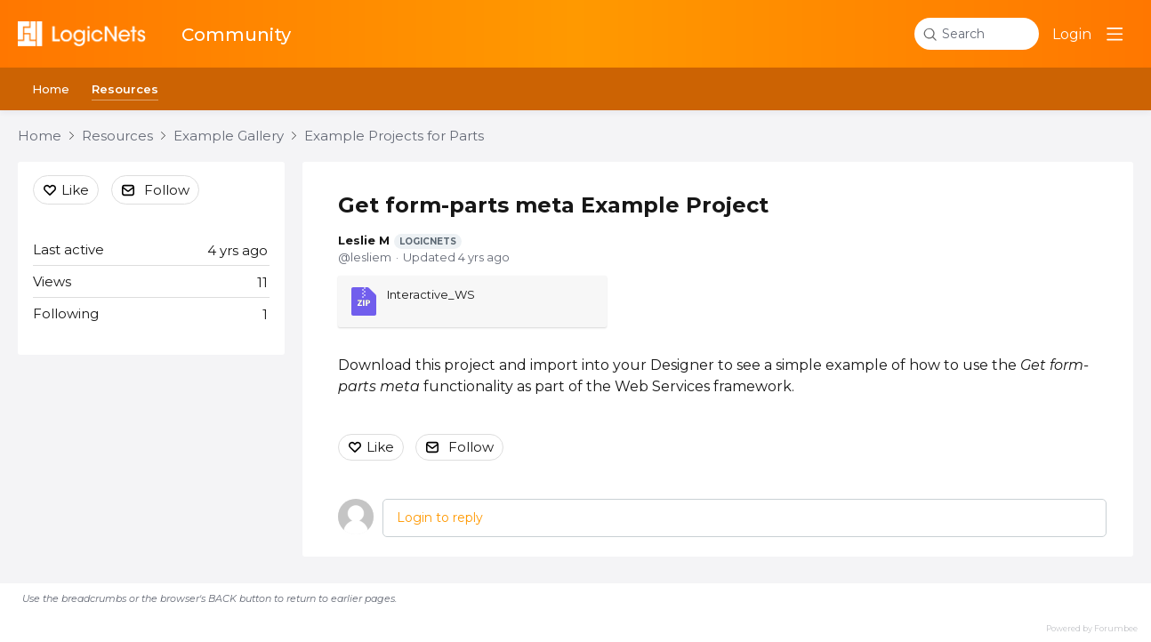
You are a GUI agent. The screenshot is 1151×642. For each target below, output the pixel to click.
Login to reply (440, 518)
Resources (125, 89)
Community (236, 34)
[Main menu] (1115, 34)
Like (380, 446)
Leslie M (400, 241)
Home (50, 89)
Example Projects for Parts (394, 136)
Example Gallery (228, 136)
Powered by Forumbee (1092, 628)
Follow (471, 446)
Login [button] (1071, 34)
